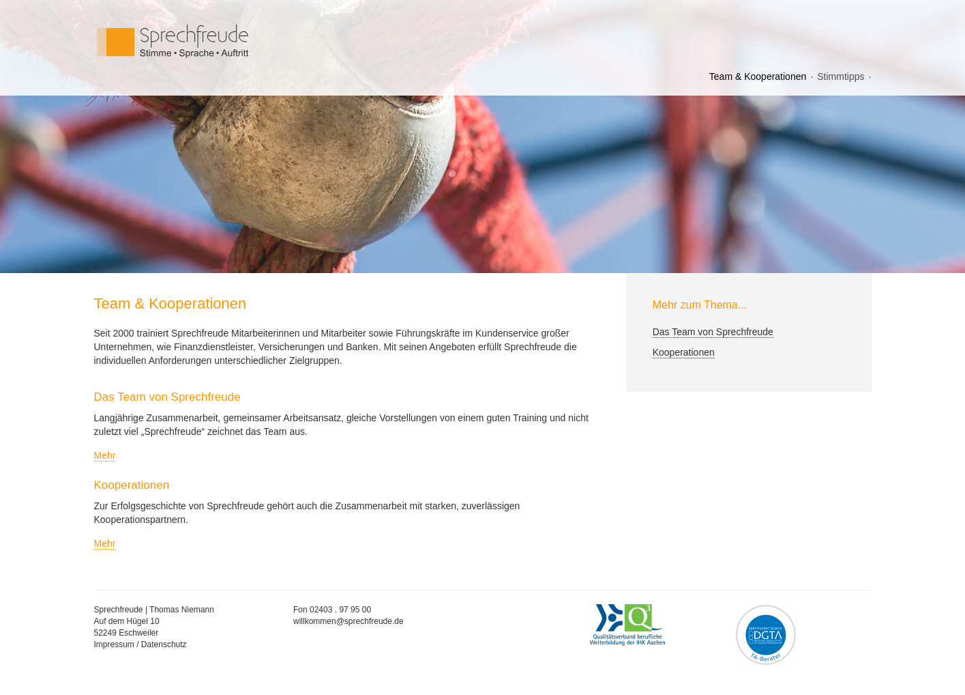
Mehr (105, 455)
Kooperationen (684, 352)
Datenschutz (164, 644)
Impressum (114, 644)
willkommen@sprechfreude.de (348, 621)
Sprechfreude (203, 41)
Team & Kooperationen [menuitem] (757, 76)
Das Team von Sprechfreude (713, 331)
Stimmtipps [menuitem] (840, 76)
